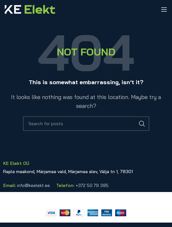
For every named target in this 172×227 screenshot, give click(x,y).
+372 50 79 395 (92, 185)
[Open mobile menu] (164, 9)
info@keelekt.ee (33, 185)
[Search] (86, 123)
